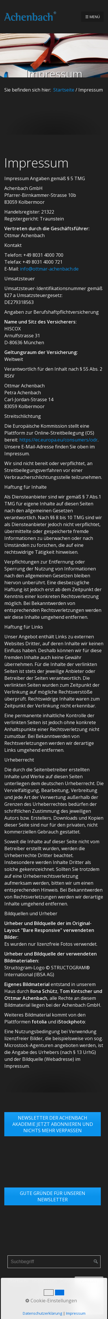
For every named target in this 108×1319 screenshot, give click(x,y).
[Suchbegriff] (54, 1261)
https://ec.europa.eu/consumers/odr (58, 440)
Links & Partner (54, 1289)
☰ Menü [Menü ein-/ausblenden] (92, 16)
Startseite (63, 90)
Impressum (44, 1281)
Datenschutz (74, 1281)
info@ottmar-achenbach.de (49, 269)
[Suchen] (96, 1261)
